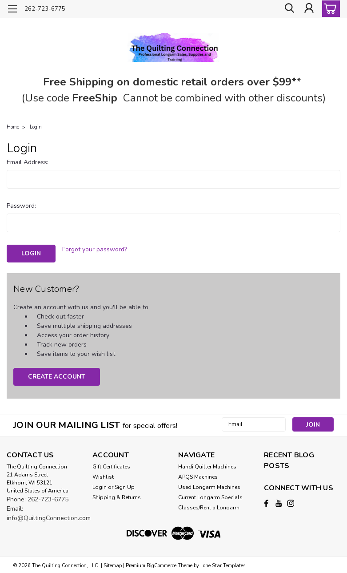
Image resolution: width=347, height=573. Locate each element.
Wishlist (103, 475)
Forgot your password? (94, 249)
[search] (288, 9)
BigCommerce (161, 564)
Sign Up (125, 485)
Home (13, 127)
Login (36, 127)
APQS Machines (198, 475)
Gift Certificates (111, 465)
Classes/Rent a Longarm (208, 506)
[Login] (308, 9)
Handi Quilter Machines (207, 465)
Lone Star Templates (222, 564)
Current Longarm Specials (210, 496)
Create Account (56, 375)
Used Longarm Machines (209, 485)
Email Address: (27, 162)
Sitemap (113, 564)
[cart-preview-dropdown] (329, 8)
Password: (21, 206)
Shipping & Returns (116, 496)
